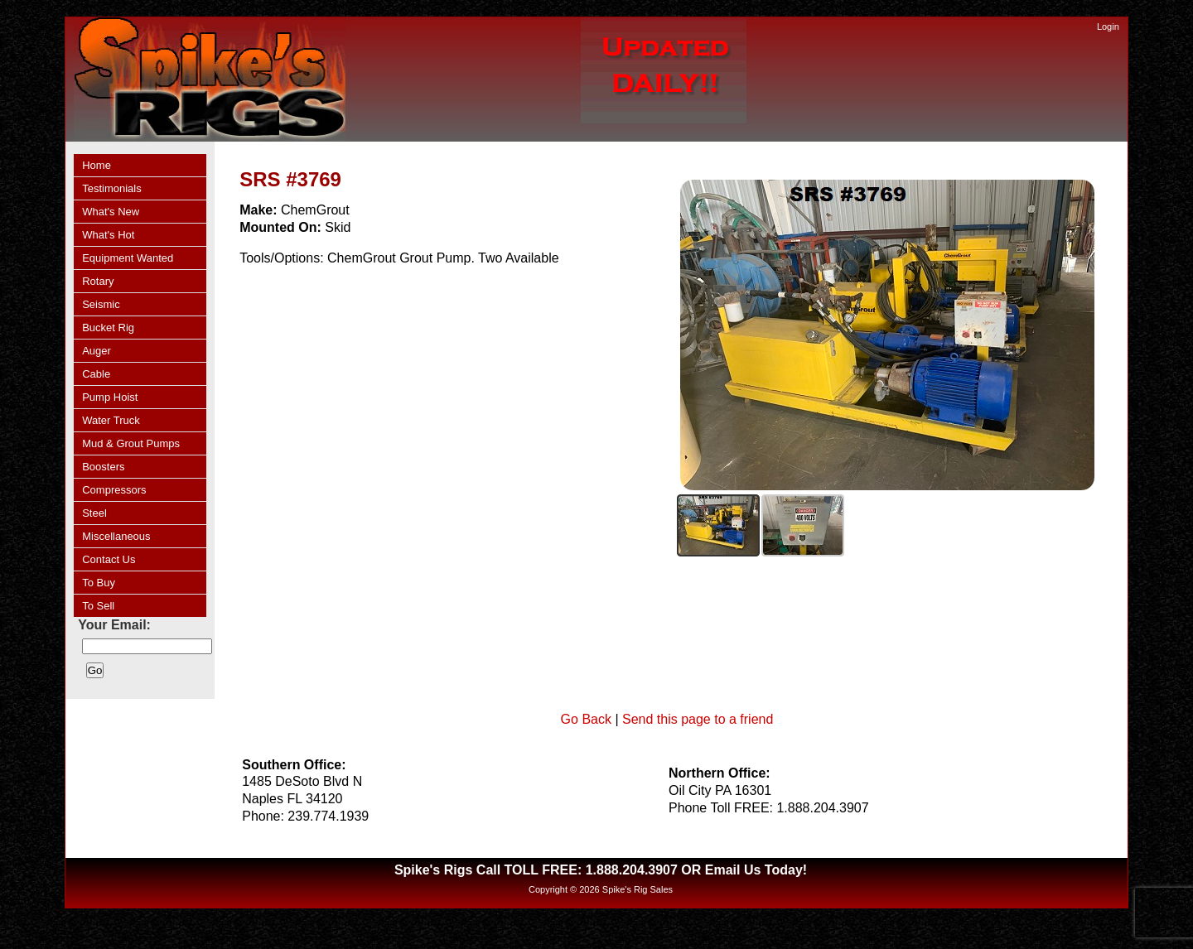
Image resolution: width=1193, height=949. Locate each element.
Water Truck (111, 420)
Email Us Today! (756, 870)
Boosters (103, 466)
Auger (96, 350)
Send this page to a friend (697, 719)
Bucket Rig (108, 327)
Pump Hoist (110, 397)
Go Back (586, 719)
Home (96, 165)
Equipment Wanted (127, 258)
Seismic (101, 304)
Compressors (114, 490)
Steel (94, 513)
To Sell (98, 606)
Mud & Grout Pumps (131, 443)
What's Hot (108, 235)
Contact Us (108, 559)
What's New (110, 211)
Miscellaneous (116, 536)
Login (1108, 26)
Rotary (98, 281)
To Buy (98, 582)
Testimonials (112, 188)
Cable (96, 374)
